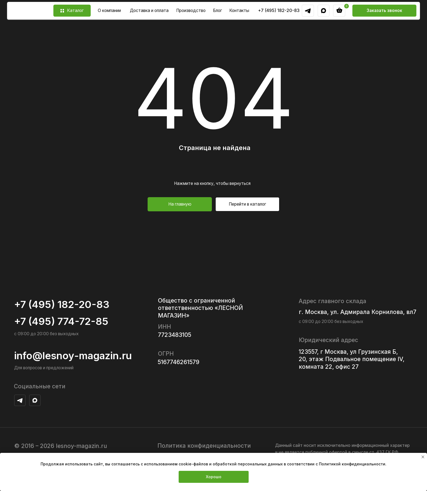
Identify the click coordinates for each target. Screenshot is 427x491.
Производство (191, 10)
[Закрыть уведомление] (423, 457)
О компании (109, 10)
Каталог (75, 10)
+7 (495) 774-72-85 (61, 321)
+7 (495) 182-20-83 (279, 10)
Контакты (239, 10)
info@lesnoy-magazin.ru (73, 356)
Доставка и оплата (149, 10)
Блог (217, 10)
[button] (384, 11)
